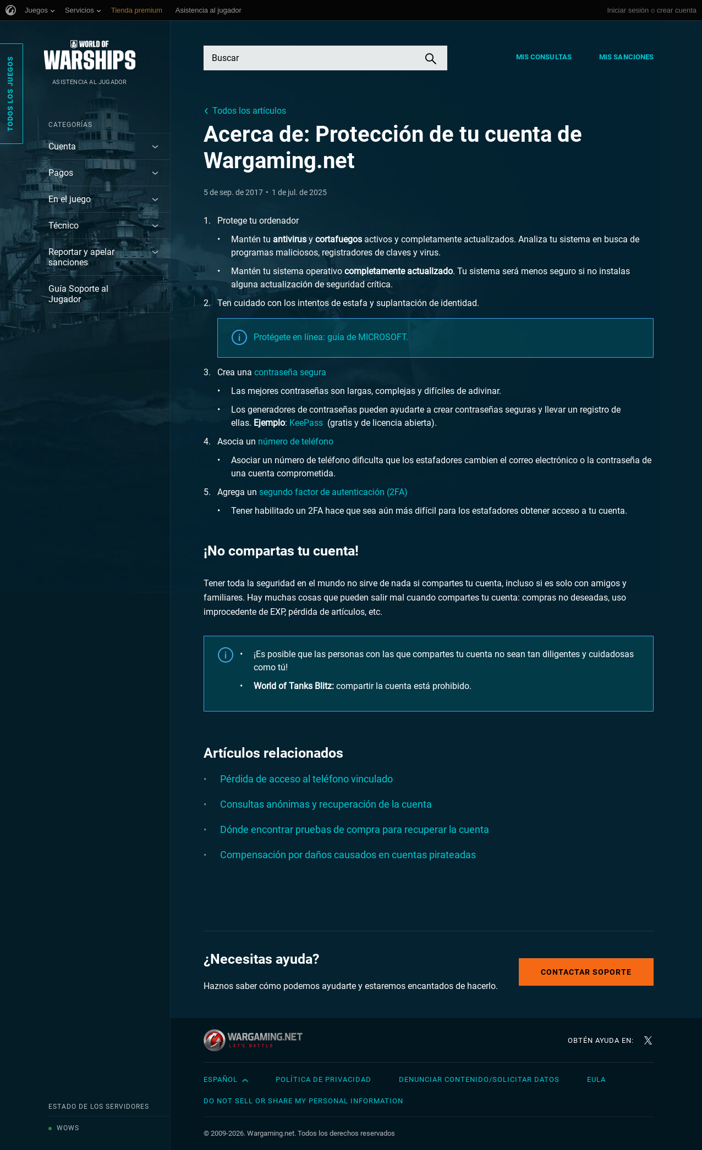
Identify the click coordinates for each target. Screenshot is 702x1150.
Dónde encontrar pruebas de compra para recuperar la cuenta (354, 829)
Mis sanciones (626, 57)
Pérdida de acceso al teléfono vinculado (306, 779)
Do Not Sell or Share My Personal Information (303, 1101)
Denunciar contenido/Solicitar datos (479, 1079)
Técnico (63, 225)
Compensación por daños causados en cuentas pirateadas (348, 854)
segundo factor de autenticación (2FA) (333, 492)
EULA (596, 1079)
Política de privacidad (323, 1079)
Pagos (60, 173)
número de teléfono (295, 441)
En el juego (69, 199)
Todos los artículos (249, 110)
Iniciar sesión (628, 10)
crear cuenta (676, 10)
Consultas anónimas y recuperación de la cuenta (326, 804)
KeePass (307, 423)
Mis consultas (544, 57)
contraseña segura (290, 372)
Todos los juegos (10, 93)
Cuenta (62, 146)
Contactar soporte (586, 972)
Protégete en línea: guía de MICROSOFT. (331, 337)
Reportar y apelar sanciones (81, 257)
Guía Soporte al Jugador (78, 294)
